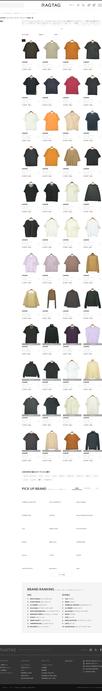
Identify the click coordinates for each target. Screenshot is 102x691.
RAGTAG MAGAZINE (27, 678)
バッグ (26, 479)
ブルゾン (88, 476)
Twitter (96, 650)
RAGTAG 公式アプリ (92, 663)
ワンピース (70, 476)
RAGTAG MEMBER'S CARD (94, 666)
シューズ (33, 479)
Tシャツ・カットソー (30, 476)
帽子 (40, 479)
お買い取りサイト (26, 667)
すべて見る (62, 574)
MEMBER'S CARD (26, 673)
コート (96, 476)
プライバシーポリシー (6, 673)
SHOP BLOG (24, 675)
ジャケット (79, 476)
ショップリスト (25, 665)
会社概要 (44, 667)
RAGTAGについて (5, 667)
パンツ (54, 476)
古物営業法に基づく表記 (48, 678)
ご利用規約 (3, 670)
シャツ (41, 476)
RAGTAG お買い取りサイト (94, 661)
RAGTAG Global (90, 671)
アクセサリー (48, 479)
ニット (48, 476)
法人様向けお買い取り (47, 673)
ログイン (71, 5)
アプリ (23, 670)
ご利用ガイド (4, 665)
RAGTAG (7, 650)
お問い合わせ (69, 661)
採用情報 (44, 670)
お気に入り (78, 5)
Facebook (101, 650)
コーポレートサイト (47, 665)
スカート (61, 476)
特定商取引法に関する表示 (49, 675)
